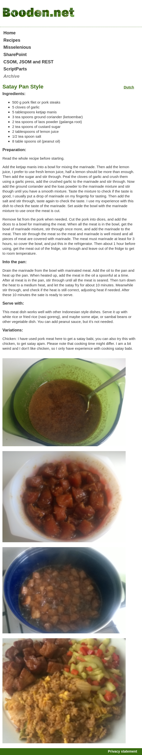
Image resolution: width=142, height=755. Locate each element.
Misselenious (17, 47)
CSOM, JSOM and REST (28, 61)
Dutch (129, 87)
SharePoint (15, 54)
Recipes (11, 40)
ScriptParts (15, 69)
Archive (11, 76)
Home (9, 32)
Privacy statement (122, 751)
